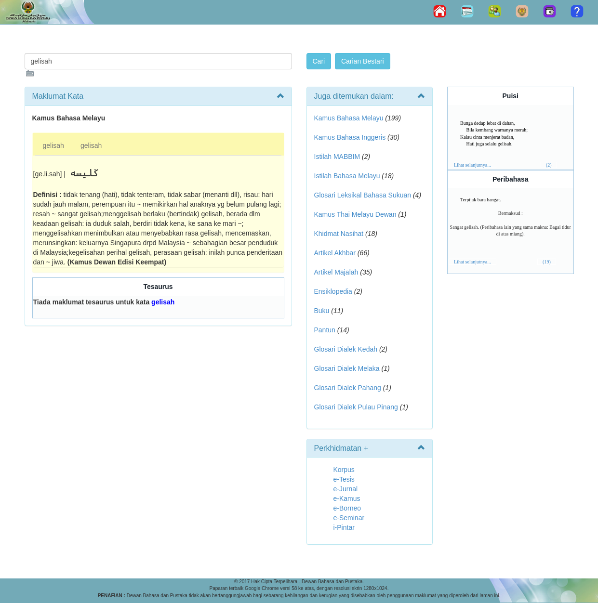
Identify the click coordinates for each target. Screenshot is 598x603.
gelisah (53, 145)
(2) (549, 165)
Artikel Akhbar (335, 253)
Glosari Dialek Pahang (347, 388)
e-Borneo (347, 508)
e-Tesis (344, 479)
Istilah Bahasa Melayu (347, 176)
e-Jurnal (345, 489)
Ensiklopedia (333, 291)
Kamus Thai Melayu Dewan (355, 214)
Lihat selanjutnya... (472, 165)
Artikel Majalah (336, 272)
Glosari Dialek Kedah (346, 349)
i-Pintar (344, 527)
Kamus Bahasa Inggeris (350, 137)
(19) (547, 261)
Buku (322, 311)
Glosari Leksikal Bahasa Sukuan (363, 195)
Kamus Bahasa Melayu (349, 118)
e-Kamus (346, 498)
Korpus (344, 469)
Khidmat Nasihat (339, 233)
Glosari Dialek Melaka (347, 368)
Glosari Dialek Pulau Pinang (356, 407)
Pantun (324, 330)
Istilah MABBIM (337, 156)
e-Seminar (349, 518)
